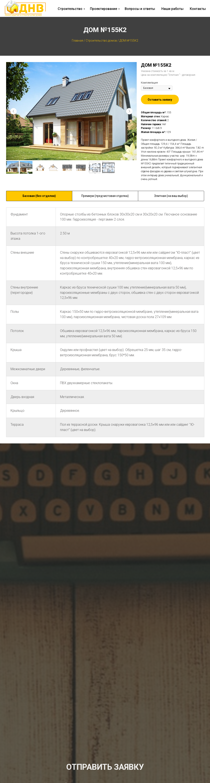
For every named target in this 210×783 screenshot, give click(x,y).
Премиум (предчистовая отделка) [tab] (105, 196)
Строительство (70, 9)
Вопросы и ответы (140, 9)
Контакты (198, 9)
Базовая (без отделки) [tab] (39, 196)
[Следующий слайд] (129, 111)
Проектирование (103, 9)
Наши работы (172, 9)
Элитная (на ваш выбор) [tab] (171, 196)
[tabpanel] (105, 325)
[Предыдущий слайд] (13, 111)
